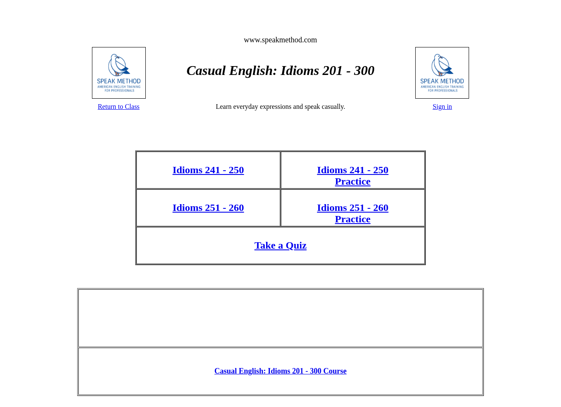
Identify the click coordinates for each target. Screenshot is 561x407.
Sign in (442, 106)
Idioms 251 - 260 (208, 207)
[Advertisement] (280, 317)
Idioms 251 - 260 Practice (353, 213)
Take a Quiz (280, 245)
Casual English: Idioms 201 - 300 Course (280, 371)
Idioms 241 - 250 (208, 169)
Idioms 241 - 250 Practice (353, 175)
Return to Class (119, 106)
